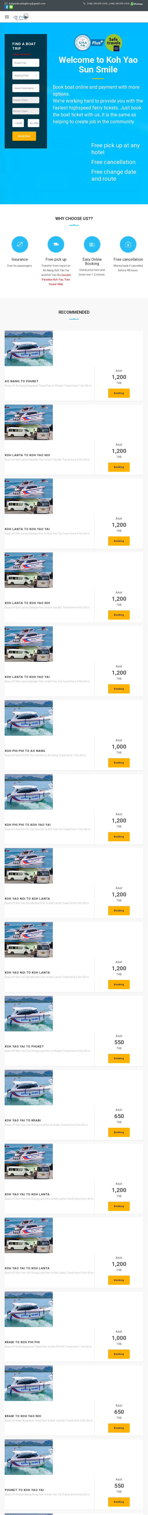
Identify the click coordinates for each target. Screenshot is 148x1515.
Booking (128, 358)
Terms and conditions (105, 1504)
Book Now (24, 136)
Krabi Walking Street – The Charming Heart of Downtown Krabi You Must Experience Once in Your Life (69, 1456)
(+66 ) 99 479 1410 (97, 3)
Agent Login (116, 1509)
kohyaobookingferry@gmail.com (25, 3)
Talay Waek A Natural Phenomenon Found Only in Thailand (56, 1267)
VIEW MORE (107, 1295)
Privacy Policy (132, 1504)
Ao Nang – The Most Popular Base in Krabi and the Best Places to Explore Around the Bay (70, 1363)
